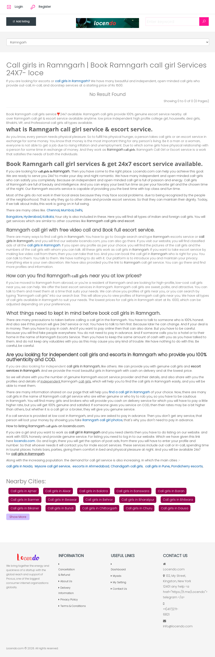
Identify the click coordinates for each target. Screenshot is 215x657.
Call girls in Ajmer (24, 491)
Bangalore (14, 217)
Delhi (78, 210)
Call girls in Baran (171, 491)
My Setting (118, 582)
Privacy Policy (68, 599)
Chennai (53, 210)
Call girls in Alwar (58, 491)
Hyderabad (32, 217)
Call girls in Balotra (93, 491)
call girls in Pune (157, 466)
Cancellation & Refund (66, 570)
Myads (116, 576)
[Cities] (107, 42)
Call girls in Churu (139, 508)
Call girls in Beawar (62, 499)
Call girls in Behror (99, 499)
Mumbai (67, 210)
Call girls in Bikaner (25, 508)
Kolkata (48, 217)
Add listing (21, 21)
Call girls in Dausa (174, 508)
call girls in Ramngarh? (73, 81)
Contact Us (119, 589)
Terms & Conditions (72, 606)
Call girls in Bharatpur (137, 499)
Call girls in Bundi (61, 508)
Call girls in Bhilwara (178, 499)
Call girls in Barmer (25, 499)
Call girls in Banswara (132, 491)
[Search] (204, 21)
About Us (65, 581)
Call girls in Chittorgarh (99, 508)
